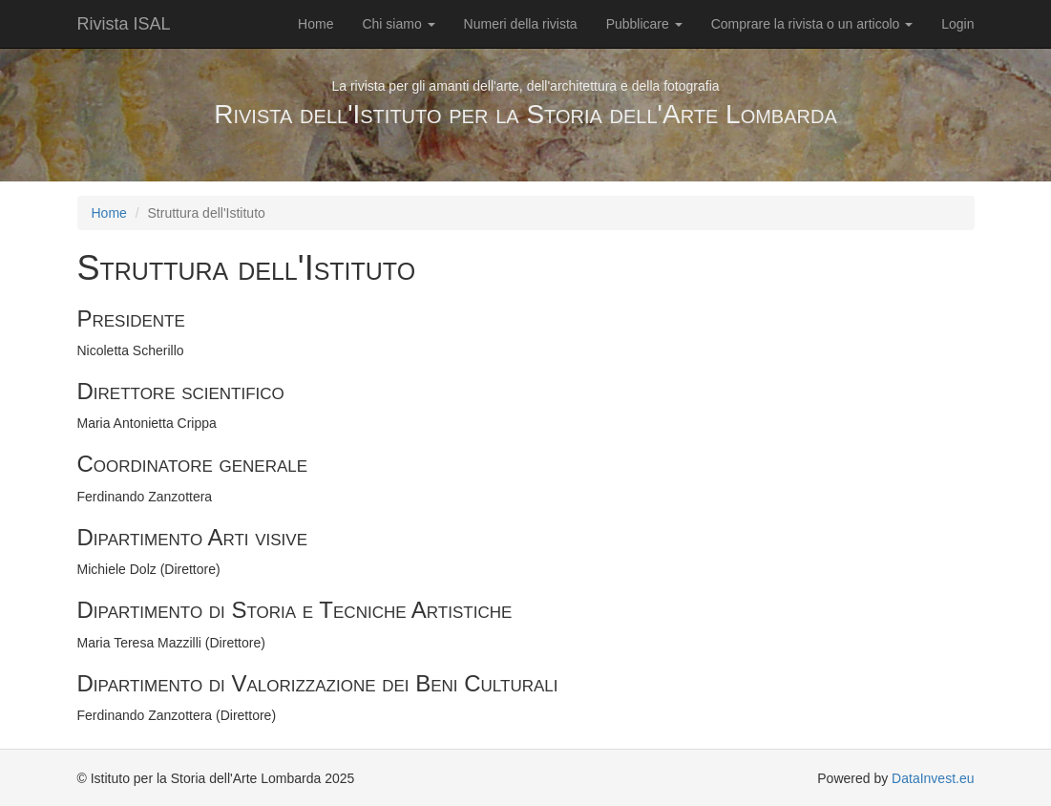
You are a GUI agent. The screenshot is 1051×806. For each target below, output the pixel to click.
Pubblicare (644, 24)
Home (315, 24)
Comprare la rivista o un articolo (812, 24)
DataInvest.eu (933, 778)
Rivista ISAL (124, 23)
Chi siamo (398, 24)
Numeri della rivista (521, 24)
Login (957, 24)
